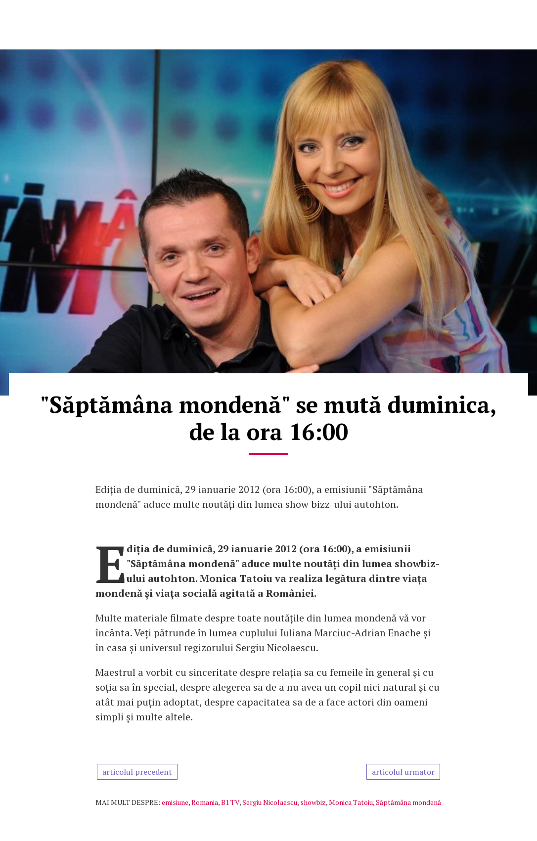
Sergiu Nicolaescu (269, 802)
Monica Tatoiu (351, 802)
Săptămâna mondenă (408, 802)
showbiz (313, 802)
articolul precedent (137, 771)
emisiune (175, 802)
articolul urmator (403, 771)
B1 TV (230, 802)
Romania (204, 802)
